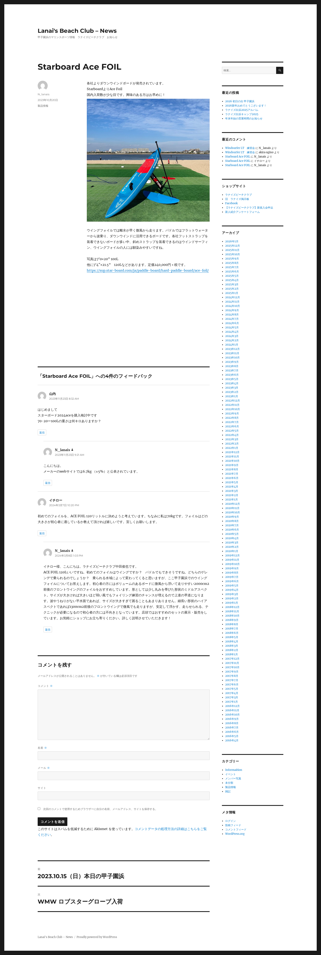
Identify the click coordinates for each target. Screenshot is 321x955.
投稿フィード (233, 825)
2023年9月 (232, 362)
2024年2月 (232, 340)
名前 (42, 748)
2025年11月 (232, 250)
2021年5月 (231, 482)
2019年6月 (232, 581)
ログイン (230, 821)
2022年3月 (231, 439)
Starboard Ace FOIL (237, 156)
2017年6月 (231, 684)
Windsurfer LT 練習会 (240, 148)
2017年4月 (231, 693)
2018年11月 (232, 611)
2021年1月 (231, 499)
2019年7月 (231, 577)
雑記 (228, 791)
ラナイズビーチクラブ (238, 194)
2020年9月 (232, 516)
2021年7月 (231, 473)
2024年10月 (232, 306)
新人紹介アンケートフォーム (242, 212)
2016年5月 (231, 736)
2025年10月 (232, 254)
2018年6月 (231, 633)
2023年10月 (232, 357)
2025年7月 (232, 267)
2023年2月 (231, 392)
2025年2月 (232, 288)
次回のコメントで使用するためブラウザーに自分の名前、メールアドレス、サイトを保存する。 (100, 809)
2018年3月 (231, 646)
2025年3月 (231, 284)
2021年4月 (231, 486)
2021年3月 (231, 491)
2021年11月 (232, 456)
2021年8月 (231, 469)
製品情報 (43, 105)
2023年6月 (232, 375)
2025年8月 (232, 263)
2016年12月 (232, 706)
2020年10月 (232, 512)
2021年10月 (232, 461)
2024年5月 (232, 327)
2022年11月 (232, 405)
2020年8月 (232, 521)
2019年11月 (232, 559)
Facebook (231, 203)
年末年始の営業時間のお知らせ (243, 118)
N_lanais (43, 94)
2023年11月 (232, 353)
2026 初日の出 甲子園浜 (239, 101)
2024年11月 (232, 301)
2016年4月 (231, 740)
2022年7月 (232, 422)
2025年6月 (232, 271)
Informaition (233, 770)
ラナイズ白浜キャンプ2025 (241, 114)
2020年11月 (232, 508)
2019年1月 (231, 603)
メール (44, 768)
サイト (42, 787)
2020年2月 (232, 547)
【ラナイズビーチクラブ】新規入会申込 (249, 207)
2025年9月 (232, 258)
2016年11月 (232, 710)
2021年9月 (231, 465)
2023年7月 (231, 370)
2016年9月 (232, 719)
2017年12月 (232, 658)
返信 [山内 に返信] (42, 432)
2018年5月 (231, 637)
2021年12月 (232, 452)
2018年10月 (232, 615)
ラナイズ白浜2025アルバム (241, 110)
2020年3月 (231, 542)
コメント (45, 686)
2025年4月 (232, 280)
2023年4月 (231, 383)
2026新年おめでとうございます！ (246, 105)
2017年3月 (231, 697)
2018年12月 (232, 607)
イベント (230, 774)
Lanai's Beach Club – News (77, 30)
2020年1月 (231, 551)
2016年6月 (232, 732)
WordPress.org (235, 834)
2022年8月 (232, 418)
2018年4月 (231, 641)
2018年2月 (231, 650)
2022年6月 (232, 426)
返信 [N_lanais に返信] (47, 482)
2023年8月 (231, 366)
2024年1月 (231, 344)
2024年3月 (231, 336)
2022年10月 (232, 409)
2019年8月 (231, 572)
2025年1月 (231, 293)
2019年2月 (231, 598)
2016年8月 (231, 723)
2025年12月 (232, 245)
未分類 (229, 783)
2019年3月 (231, 594)
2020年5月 (232, 534)
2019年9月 (232, 568)
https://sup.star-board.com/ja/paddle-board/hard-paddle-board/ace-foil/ (148, 270)
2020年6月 (232, 529)
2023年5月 (231, 379)
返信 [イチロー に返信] (42, 533)
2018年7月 (231, 628)
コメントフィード (235, 829)
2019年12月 (232, 555)
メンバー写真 (233, 778)
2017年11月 (232, 663)
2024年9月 (232, 310)
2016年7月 (231, 727)
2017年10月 (232, 667)
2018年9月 (231, 620)
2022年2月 (232, 443)
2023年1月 (231, 396)
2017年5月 (231, 689)
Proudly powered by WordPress (97, 937)
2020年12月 (232, 504)
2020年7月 (232, 525)
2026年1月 (231, 241)
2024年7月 (232, 319)
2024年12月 (232, 297)
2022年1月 (231, 448)
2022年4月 (232, 435)
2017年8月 (231, 676)
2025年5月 (232, 276)
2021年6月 (231, 478)
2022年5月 (232, 430)
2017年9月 (231, 671)
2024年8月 (232, 314)
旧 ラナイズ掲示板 (237, 199)
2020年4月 (232, 538)
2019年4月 (231, 590)
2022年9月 (232, 413)
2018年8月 (231, 624)
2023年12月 (232, 349)
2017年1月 (231, 701)
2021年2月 (231, 495)
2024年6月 (232, 323)
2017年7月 (231, 680)
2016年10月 (232, 714)
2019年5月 (231, 585)
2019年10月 (232, 564)
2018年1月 (231, 654)
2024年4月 (232, 331)
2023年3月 (231, 387)
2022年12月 (232, 400)
